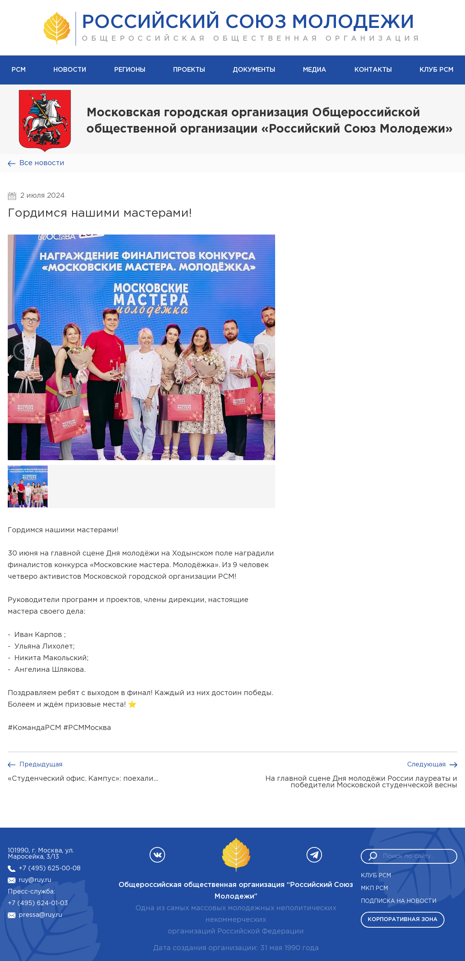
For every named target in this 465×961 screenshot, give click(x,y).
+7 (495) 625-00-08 (50, 868)
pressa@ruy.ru (40, 915)
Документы (254, 70)
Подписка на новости (398, 901)
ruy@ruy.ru (35, 880)
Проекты (189, 70)
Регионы (129, 70)
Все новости (41, 163)
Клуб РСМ (436, 70)
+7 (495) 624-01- (34, 903)
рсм (19, 70)
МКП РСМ (374, 888)
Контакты (373, 70)
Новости (69, 70)
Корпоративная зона (402, 919)
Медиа (314, 70)
